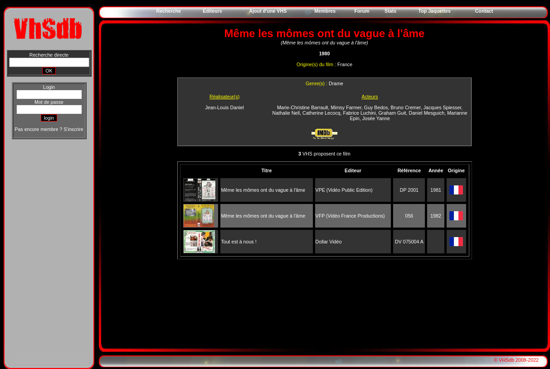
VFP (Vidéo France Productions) (350, 215)
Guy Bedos (376, 107)
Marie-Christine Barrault (302, 107)
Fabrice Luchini (359, 113)
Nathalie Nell (286, 113)
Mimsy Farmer (346, 107)
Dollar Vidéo (329, 241)
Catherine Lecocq (321, 113)
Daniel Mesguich (427, 113)
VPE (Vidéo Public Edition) (344, 190)
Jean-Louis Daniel (224, 107)
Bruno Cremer (406, 107)
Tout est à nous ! (238, 241)
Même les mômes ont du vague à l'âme (263, 190)
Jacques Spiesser (442, 107)
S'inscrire (73, 129)
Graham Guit (392, 113)
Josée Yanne (376, 118)
